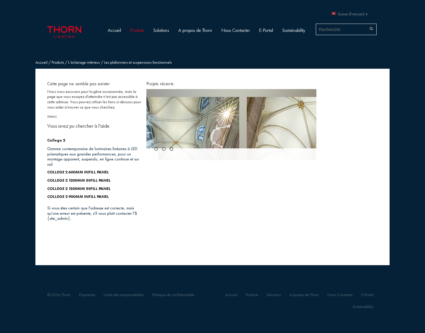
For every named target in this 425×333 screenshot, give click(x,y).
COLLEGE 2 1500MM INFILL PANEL (79, 188)
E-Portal (266, 30)
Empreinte (87, 294)
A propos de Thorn (195, 30)
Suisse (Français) (351, 14)
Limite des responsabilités (124, 294)
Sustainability (293, 30)
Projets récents (160, 84)
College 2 (56, 140)
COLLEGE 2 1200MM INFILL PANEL (79, 180)
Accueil (114, 30)
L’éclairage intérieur (84, 62)
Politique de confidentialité (173, 294)
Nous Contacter (235, 30)
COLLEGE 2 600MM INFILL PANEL (78, 172)
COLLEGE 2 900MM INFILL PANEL (78, 196)
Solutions (161, 30)
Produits (137, 30)
